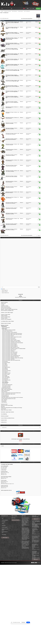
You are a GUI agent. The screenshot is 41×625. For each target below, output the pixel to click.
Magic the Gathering (4, 302)
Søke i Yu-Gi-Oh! (4, 291)
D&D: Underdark (4, 381)
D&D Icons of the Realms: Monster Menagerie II (9, 345)
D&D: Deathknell (4, 368)
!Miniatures (21, 27)
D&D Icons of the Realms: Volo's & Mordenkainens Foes (10, 355)
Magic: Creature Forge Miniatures (6, 389)
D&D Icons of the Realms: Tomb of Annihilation (9, 353)
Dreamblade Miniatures (5, 396)
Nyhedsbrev (4, 525)
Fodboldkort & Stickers (4, 305)
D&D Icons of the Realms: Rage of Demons (8, 349)
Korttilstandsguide (4, 527)
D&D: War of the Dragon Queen (6, 384)
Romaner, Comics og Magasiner (6, 319)
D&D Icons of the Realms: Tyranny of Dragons (9, 354)
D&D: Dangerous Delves (5, 367)
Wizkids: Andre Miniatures (5, 390)
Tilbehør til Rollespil (4, 315)
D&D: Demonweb (4, 369)
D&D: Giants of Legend (5, 374)
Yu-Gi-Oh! (2, 304)
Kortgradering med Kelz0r (5, 529)
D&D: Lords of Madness (5, 377)
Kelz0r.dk (8, 562)
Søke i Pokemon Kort (5, 292)
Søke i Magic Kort (4, 290)
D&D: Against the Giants (5, 362)
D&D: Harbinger (4, 375)
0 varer (38, 8)
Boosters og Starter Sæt (5, 327)
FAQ (2, 518)
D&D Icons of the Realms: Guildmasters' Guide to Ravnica (11, 341)
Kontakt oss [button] (36, 559)
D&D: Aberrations (4, 361)
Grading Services (4, 422)
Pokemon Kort (3, 303)
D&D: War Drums (4, 383)
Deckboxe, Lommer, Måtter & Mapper (7, 312)
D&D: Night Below (4, 378)
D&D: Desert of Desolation (6, 370)
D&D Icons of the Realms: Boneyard (7, 335)
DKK (28, 8)
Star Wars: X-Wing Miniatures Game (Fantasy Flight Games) (11, 392)
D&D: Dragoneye (4, 371)
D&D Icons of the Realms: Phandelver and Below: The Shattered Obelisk (13, 348)
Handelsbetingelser (5, 520)
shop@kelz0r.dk (37, 520)
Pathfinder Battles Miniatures (6, 388)
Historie (3, 523)
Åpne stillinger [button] (5, 537)
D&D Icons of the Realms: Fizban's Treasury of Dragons (10, 340)
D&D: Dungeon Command (6, 385)
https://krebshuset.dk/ (35, 526)
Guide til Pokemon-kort (5, 532)
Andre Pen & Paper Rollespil (5, 316)
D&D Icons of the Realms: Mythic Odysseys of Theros (10, 347)
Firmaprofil (3, 521)
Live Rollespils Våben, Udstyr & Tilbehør (7, 321)
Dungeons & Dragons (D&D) (5, 314)
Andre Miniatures (4, 402)
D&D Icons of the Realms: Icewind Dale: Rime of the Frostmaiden (12, 342)
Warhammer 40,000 (4, 404)
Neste (39, 18)
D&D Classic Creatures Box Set (6, 331)
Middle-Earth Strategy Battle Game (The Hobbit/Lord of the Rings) (11, 407)
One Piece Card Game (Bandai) (6, 308)
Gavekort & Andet (4, 420)
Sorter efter (3, 20)
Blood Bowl (3, 406)
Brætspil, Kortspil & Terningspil (6, 323)
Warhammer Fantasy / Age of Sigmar (7, 405)
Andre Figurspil (3, 408)
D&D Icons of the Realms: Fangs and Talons (8, 339)
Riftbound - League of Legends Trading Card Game (9, 309)
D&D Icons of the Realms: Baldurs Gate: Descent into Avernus (11, 333)
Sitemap (38, 562)
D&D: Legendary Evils (5, 376)
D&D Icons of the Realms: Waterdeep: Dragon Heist (10, 356)
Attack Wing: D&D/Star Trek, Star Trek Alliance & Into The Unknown (12, 397)
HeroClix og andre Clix (5, 395)
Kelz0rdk (36, 524)
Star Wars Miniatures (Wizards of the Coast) (8, 398)
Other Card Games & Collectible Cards (7, 310)
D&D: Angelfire (4, 363)
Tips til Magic (4, 534)
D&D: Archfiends (4, 364)
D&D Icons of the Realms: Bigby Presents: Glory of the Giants (11, 334)
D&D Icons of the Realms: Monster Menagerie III (9, 346)
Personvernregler (13, 562)
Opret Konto (13, 517)
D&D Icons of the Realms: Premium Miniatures (9, 332)
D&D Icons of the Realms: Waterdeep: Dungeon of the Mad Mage (12, 357)
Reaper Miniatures (4, 391)
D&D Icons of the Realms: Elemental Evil (8, 338)
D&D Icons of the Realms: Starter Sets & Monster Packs (10, 360)
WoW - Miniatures (4, 399)
